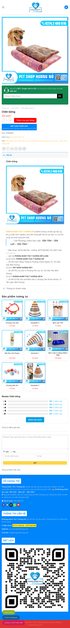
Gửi (35, 463)
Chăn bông (9, 141)
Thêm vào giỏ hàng (25, 120)
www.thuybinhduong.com (18, 529)
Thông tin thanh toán (14, 288)
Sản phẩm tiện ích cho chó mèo (26, 141)
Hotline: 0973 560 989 (14, 623)
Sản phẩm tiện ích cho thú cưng (51, 141)
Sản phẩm (15, 108)
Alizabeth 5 (35, 385)
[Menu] (3, 7)
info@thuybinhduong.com (19, 533)
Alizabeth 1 (35, 353)
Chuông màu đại (12, 323)
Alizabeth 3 (35, 323)
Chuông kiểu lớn (12, 385)
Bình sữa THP (58, 323)
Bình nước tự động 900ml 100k (57, 354)
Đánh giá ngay (35, 420)
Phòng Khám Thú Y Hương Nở (13, 487)
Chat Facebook (11, 617)
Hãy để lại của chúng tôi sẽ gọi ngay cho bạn (36, 89)
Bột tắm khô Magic (12, 353)
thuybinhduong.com (35, 625)
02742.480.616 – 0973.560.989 (24, 525)
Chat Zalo (9, 612)
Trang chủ (5, 108)
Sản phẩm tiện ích (28, 108)
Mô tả (7, 155)
